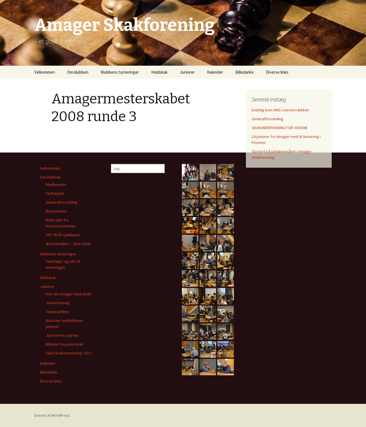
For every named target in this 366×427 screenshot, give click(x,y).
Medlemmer (56, 184)
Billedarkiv (244, 72)
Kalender (215, 72)
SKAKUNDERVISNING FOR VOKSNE (280, 127)
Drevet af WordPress (52, 415)
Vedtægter (55, 193)
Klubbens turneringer (120, 72)
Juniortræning (58, 302)
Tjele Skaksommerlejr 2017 (69, 353)
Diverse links (277, 72)
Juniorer (187, 72)
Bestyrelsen (56, 211)
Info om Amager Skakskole (69, 293)
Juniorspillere (57, 311)
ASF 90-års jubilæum (63, 234)
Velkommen (44, 72)
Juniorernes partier (62, 335)
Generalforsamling (267, 118)
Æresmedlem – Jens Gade (68, 243)
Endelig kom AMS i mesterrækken (280, 110)
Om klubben (77, 72)
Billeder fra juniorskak (64, 344)
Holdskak (159, 72)
